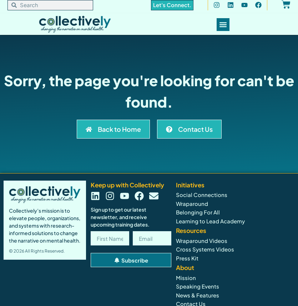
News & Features (197, 295)
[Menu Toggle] (223, 24)
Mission (186, 277)
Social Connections (201, 194)
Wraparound (192, 203)
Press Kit (187, 258)
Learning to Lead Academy (210, 221)
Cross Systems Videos (205, 249)
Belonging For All (198, 212)
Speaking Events (197, 286)
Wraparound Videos (201, 240)
